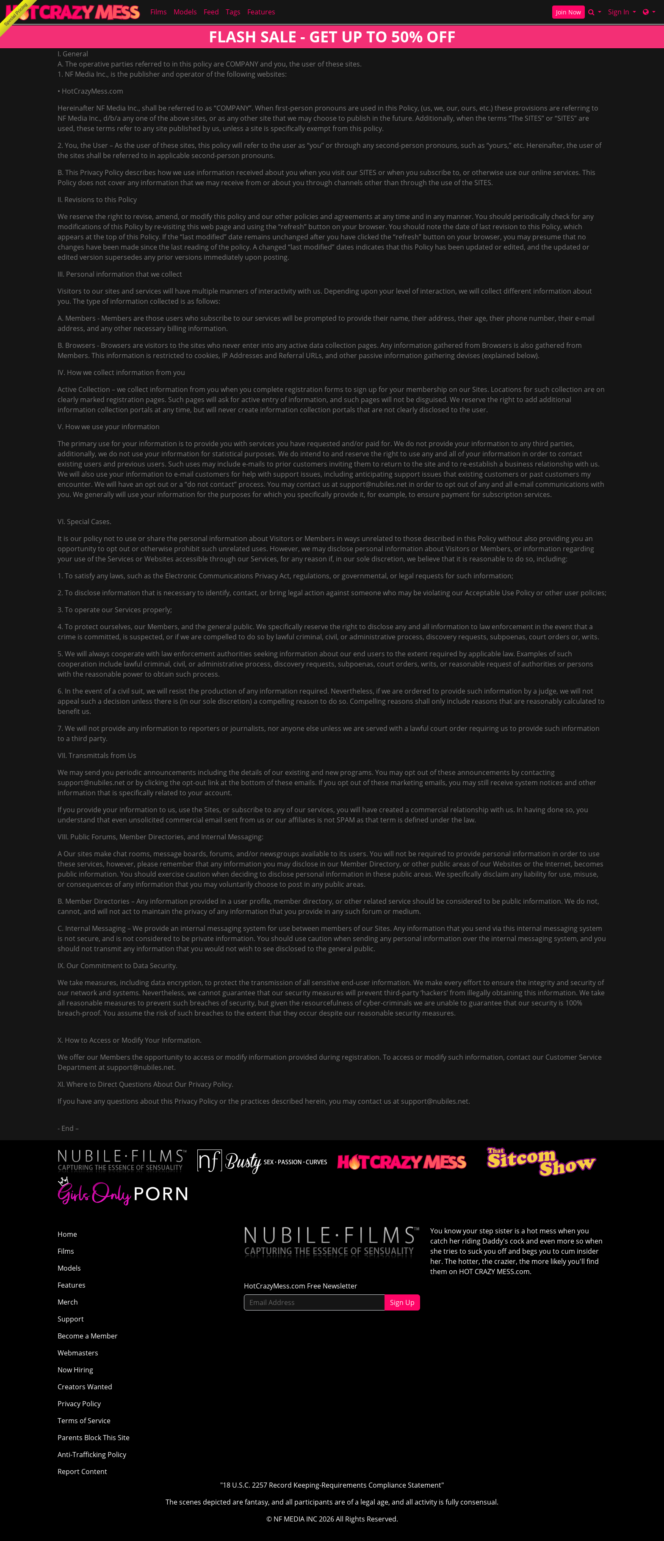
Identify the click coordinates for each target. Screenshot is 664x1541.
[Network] (649, 11)
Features (261, 12)
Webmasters (78, 1353)
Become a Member (88, 1336)
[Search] (595, 11)
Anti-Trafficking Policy (92, 1454)
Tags (233, 12)
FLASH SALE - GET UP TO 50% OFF (332, 36)
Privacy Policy (79, 1403)
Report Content (82, 1471)
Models (185, 12)
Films (158, 12)
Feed (211, 12)
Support (71, 1319)
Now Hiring (75, 1369)
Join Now (568, 12)
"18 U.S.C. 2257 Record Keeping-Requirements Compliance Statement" (332, 1485)
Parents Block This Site (94, 1437)
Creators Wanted (85, 1386)
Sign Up (402, 1302)
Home (67, 1234)
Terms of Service (84, 1420)
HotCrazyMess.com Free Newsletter (300, 1286)
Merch (68, 1302)
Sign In (619, 12)
